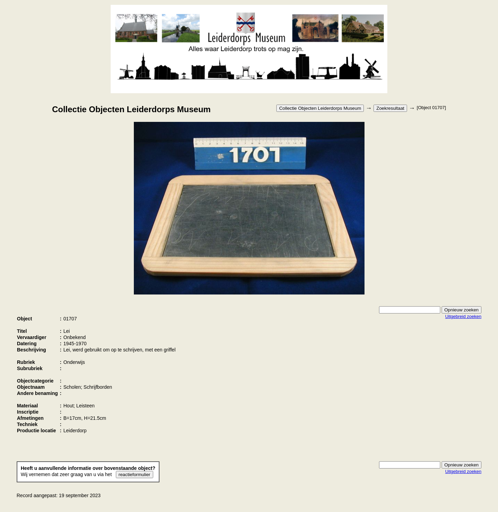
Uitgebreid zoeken (463, 316)
